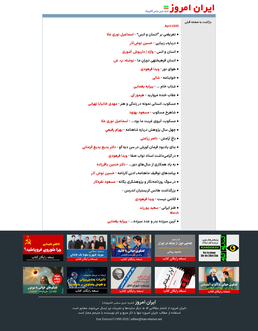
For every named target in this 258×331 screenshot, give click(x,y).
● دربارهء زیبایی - (154, 43)
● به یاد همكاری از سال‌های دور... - (138, 164)
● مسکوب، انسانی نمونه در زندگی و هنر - (133, 104)
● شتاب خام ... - (156, 86)
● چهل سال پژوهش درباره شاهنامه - (142, 130)
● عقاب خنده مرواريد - (155, 95)
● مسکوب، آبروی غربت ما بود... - (140, 121)
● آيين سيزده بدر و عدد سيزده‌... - (143, 221)
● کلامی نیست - (157, 199)
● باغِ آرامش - (159, 138)
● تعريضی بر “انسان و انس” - (143, 34)
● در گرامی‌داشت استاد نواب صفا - (143, 156)
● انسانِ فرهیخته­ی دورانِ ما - (146, 60)
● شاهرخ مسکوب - (154, 112)
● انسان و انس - (150, 52)
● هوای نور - (159, 69)
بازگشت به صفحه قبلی (198, 22)
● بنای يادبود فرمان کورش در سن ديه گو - (130, 147)
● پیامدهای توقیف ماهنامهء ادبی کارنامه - (135, 173)
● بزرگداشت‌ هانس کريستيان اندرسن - (150, 190)
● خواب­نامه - (165, 78)
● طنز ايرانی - (159, 208)
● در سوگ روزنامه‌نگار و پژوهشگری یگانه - (136, 182)
